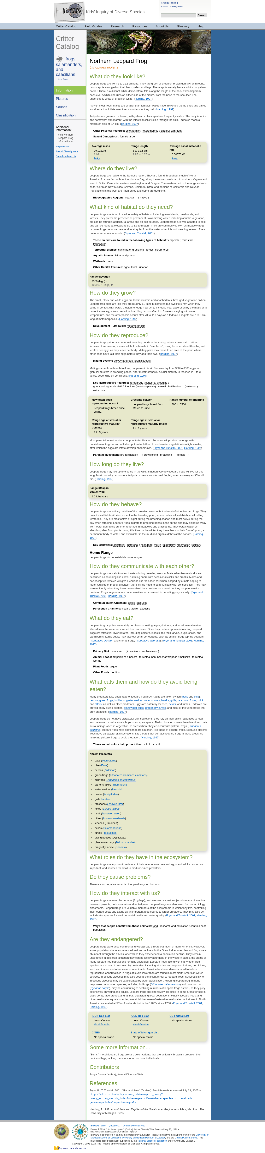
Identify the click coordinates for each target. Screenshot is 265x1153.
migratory (169, 544)
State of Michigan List (144, 1032)
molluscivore (149, 651)
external (191, 386)
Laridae (105, 799)
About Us (162, 26)
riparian (143, 267)
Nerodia (117, 789)
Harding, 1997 (143, 98)
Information (64, 90)
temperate (173, 240)
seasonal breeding (156, 382)
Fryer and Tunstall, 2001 (139, 233)
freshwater (99, 243)
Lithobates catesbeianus (120, 779)
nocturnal (146, 544)
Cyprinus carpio (99, 988)
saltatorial (119, 544)
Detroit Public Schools (186, 1137)
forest (149, 249)
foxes (193, 700)
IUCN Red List (101, 1015)
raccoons (182, 700)
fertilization (174, 386)
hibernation (183, 544)
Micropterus (109, 760)
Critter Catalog (66, 26)
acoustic (142, 602)
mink (201, 700)
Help (201, 26)
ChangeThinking (169, 2)
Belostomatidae (125, 842)
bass (185, 696)
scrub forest (162, 249)
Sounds (61, 107)
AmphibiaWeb (63, 146)
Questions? (114, 1125)
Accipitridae (111, 794)
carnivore (116, 651)
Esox (104, 765)
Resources (139, 26)
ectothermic (133, 130)
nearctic (130, 197)
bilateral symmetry (171, 130)
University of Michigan (133, 1137)
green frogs (106, 700)
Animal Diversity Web (172, 6)
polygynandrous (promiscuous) (132, 360)
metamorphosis (136, 325)
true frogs (63, 79)
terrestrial (187, 240)
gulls (173, 700)
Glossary (183, 26)
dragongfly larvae (155, 707)
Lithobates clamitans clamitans (128, 775)
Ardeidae (110, 770)
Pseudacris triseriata (148, 640)
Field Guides (93, 26)
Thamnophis (120, 784)
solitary (196, 544)
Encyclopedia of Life (66, 156)
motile (157, 544)
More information (102, 1024)
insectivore (133, 651)
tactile (131, 602)
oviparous (99, 390)
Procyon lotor (115, 803)
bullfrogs (119, 700)
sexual (162, 386)
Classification (66, 115)
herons (94, 700)
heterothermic (150, 130)
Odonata (121, 847)
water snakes (152, 700)
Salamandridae (112, 828)
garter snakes (134, 700)
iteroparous (136, 382)
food (155, 926)
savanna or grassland (131, 249)
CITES (96, 1032)
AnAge (97, 158)
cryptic (157, 744)
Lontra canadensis (114, 818)
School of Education (110, 1137)
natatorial (132, 544)
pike (196, 696)
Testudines (110, 832)
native (143, 197)
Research (117, 26)
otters (98, 704)
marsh (110, 261)
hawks (165, 700)
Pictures (62, 98)
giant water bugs (134, 707)
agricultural (130, 267)
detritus (115, 672)
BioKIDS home (98, 1125)
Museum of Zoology (155, 1137)
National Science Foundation (152, 1140)
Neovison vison (111, 813)
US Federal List (179, 1015)
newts (172, 704)
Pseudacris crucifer (101, 640)
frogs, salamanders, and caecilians (69, 66)
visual (125, 608)
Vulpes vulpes (111, 808)
